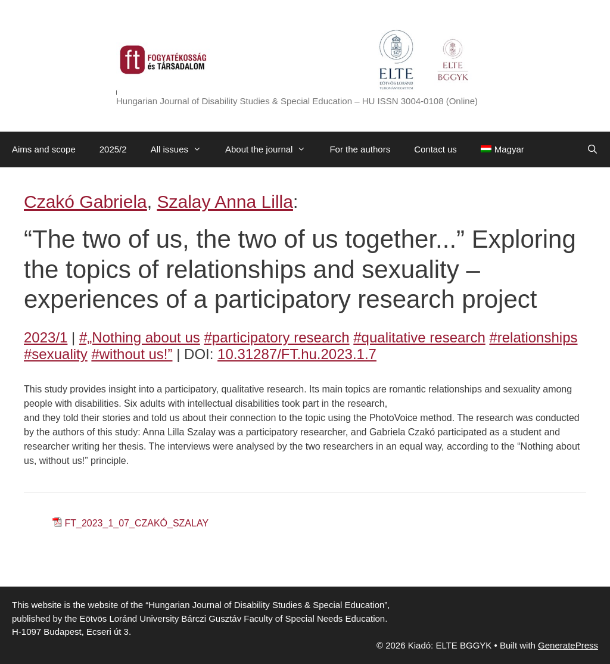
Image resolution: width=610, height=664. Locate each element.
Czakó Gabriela (85, 201)
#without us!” (131, 354)
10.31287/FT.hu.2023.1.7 (296, 354)
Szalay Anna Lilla (225, 201)
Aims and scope (44, 149)
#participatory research (276, 337)
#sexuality (56, 354)
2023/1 (45, 337)
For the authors (359, 149)
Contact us (435, 149)
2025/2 (113, 149)
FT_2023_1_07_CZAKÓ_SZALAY (136, 523)
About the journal (271, 149)
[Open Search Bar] (592, 149)
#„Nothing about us (139, 337)
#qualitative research (419, 337)
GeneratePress (568, 645)
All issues (182, 149)
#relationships (533, 337)
